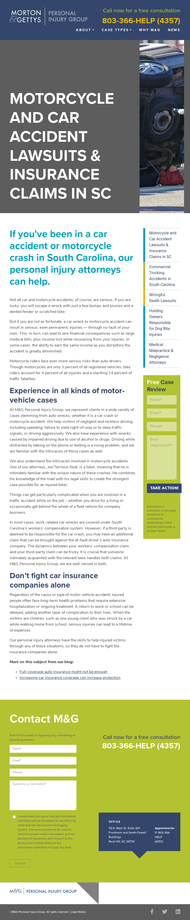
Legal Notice (78, 912)
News (174, 30)
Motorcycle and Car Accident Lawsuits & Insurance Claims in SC (162, 245)
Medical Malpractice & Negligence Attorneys (161, 353)
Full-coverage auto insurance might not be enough (63, 672)
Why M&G (150, 30)
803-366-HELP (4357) (141, 20)
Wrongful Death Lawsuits (162, 297)
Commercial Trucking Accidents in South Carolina (162, 276)
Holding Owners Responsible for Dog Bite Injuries (160, 322)
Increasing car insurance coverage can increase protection (70, 678)
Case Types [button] (115, 30)
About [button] (83, 30)
